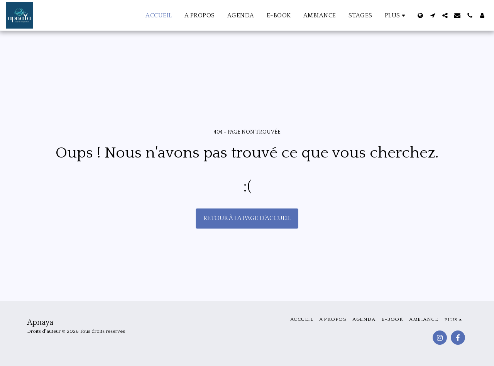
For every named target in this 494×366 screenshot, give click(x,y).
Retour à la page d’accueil (247, 218)
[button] (432, 15)
